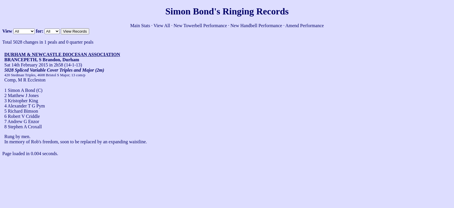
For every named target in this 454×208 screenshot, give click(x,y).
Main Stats (140, 25)
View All (161, 25)
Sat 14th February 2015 (26, 64)
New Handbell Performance (256, 25)
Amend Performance (304, 25)
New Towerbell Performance (200, 25)
